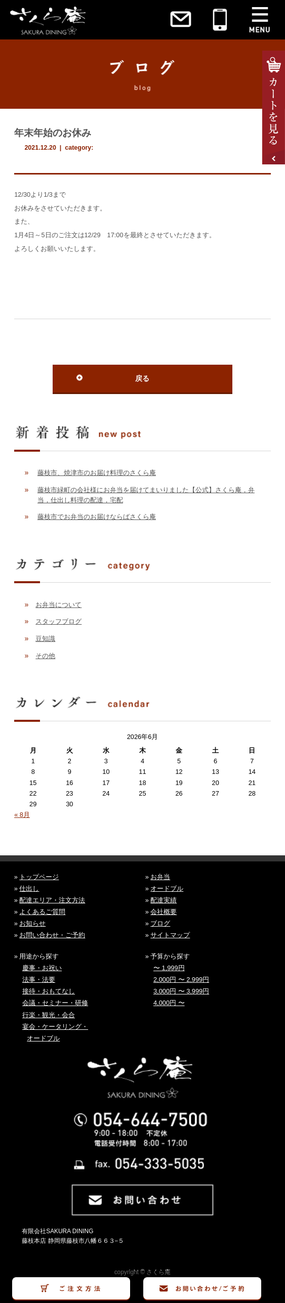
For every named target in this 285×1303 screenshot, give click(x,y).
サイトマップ (170, 935)
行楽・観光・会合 (48, 1015)
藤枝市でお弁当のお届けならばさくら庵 (96, 516)
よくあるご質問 (42, 912)
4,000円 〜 (169, 1003)
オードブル (166, 888)
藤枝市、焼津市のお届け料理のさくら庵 (96, 472)
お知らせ (32, 923)
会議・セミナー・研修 (55, 1003)
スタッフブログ (58, 621)
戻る (142, 378)
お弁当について (58, 605)
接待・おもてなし (48, 991)
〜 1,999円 (169, 968)
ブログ (160, 923)
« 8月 (22, 814)
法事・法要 (38, 979)
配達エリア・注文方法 (52, 900)
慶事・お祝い (42, 968)
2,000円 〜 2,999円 (181, 979)
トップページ (39, 877)
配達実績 (163, 900)
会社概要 (163, 912)
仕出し (29, 888)
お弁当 (160, 877)
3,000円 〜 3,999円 (181, 991)
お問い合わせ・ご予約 (52, 935)
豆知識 (45, 638)
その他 (45, 656)
